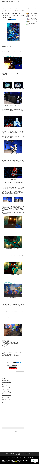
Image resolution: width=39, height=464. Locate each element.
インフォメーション (31, 452)
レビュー (10, 8)
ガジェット (23, 8)
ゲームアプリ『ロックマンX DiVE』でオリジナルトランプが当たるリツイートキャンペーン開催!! (6, 393)
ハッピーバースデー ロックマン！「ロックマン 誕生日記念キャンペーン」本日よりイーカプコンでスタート (6, 399)
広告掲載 (24, 456)
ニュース (16, 8)
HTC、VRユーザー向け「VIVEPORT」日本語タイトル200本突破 (6, 389)
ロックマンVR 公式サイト (6, 359)
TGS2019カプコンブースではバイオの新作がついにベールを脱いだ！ (6, 384)
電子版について (31, 456)
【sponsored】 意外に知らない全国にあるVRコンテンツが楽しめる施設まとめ (6, 380)
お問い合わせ (20, 456)
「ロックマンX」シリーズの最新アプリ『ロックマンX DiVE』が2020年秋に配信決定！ (6, 391)
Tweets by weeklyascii (15, 431)
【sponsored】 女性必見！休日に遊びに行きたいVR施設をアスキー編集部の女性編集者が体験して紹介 (6, 382)
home (3, 10)
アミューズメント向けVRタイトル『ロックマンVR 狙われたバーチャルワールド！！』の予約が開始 (7, 386)
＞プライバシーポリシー (34, 462)
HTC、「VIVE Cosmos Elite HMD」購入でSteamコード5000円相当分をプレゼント (6, 387)
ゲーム (29, 8)
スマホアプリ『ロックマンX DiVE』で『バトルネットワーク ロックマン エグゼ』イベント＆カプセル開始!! (6, 397)
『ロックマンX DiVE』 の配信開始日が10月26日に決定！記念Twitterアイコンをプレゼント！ (6, 395)
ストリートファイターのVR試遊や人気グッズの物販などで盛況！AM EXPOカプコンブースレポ (7, 402)
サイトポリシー (7, 456)
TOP (3, 8)
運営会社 (17, 456)
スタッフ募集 (27, 456)
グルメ (20, 452)
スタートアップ (24, 452)
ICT (27, 452)
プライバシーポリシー (12, 456)
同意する (34, 460)
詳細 (16, 461)
